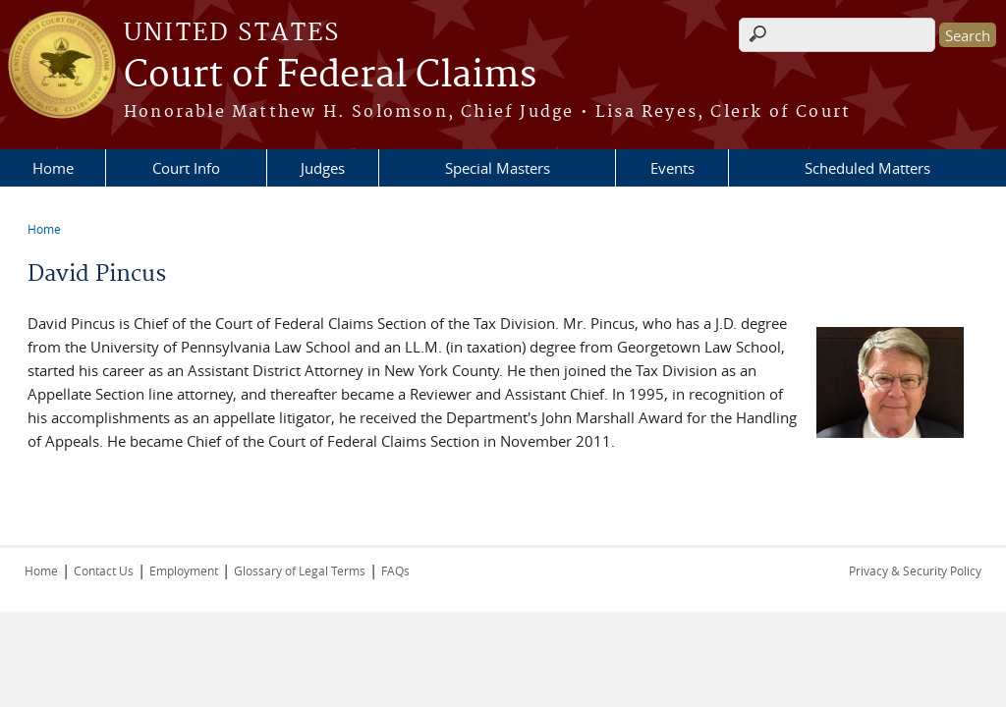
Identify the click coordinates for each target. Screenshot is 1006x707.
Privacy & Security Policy (915, 570)
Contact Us (104, 570)
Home (53, 168)
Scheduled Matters (867, 168)
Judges (323, 168)
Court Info (186, 168)
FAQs (395, 570)
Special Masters (497, 168)
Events (672, 168)
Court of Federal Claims (330, 75)
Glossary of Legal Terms (299, 570)
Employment (183, 570)
